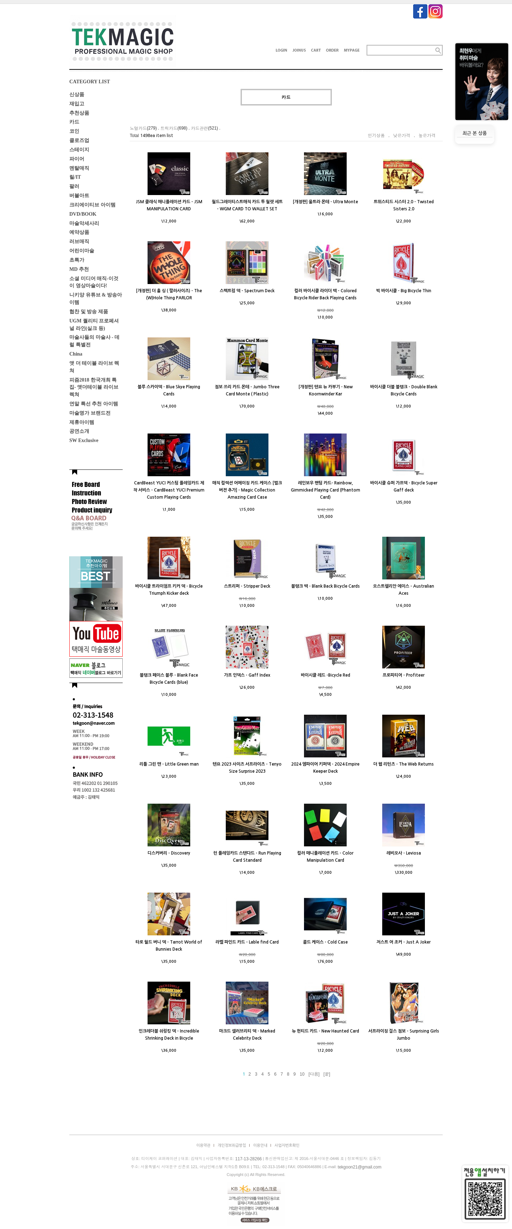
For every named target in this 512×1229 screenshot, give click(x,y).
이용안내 (260, 1145)
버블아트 (79, 195)
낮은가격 (401, 135)
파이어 (76, 159)
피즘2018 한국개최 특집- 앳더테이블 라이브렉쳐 (93, 387)
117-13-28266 (248, 1159)
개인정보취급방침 (232, 1145)
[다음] (314, 1074)
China (75, 354)
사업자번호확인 (286, 1145)
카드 (74, 122)
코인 (74, 131)
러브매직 (79, 241)
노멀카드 (138, 128)
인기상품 (376, 135)
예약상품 (79, 232)
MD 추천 (79, 269)
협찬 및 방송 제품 (88, 311)
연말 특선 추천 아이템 (93, 403)
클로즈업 (79, 140)
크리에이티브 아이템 (92, 205)
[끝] (327, 1074)
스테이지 (79, 149)
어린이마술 (81, 250)
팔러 (74, 186)
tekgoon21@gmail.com (360, 1167)
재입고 (76, 103)
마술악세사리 (84, 223)
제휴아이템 (81, 422)
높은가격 (427, 135)
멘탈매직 (79, 167)
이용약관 (203, 1145)
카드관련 (199, 128)
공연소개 (79, 431)
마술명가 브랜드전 (90, 413)
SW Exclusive (83, 440)
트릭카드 (168, 128)
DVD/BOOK (82, 214)
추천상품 (79, 112)
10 (302, 1074)
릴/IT (75, 177)
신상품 (76, 94)
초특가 (76, 260)
